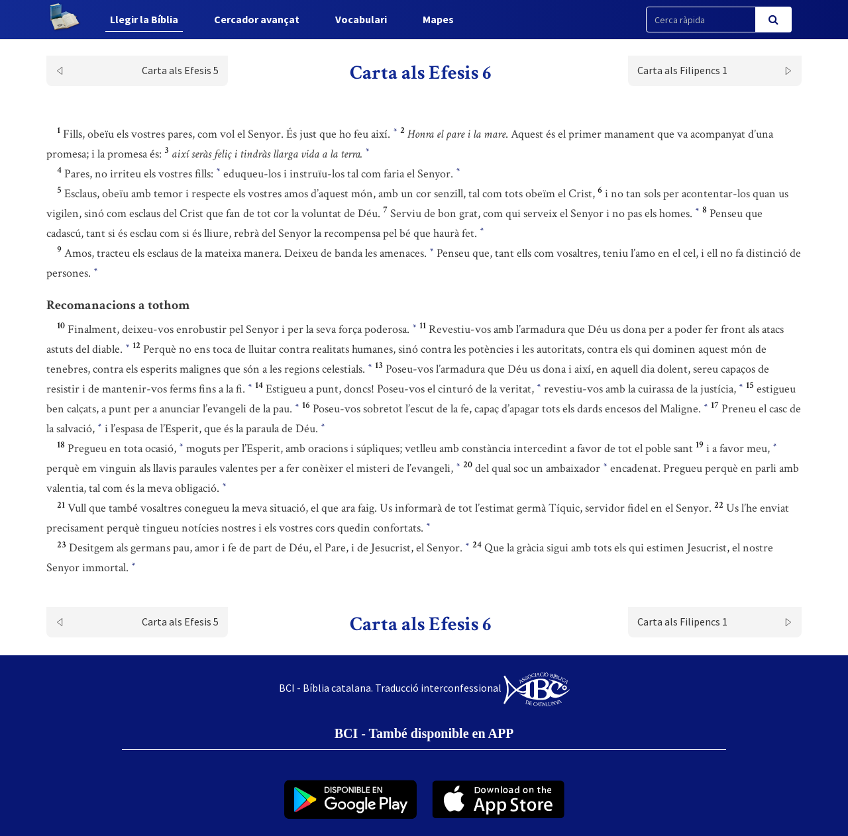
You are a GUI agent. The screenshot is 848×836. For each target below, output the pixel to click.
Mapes (438, 19)
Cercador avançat (256, 19)
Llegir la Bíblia (144, 19)
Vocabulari (361, 19)
